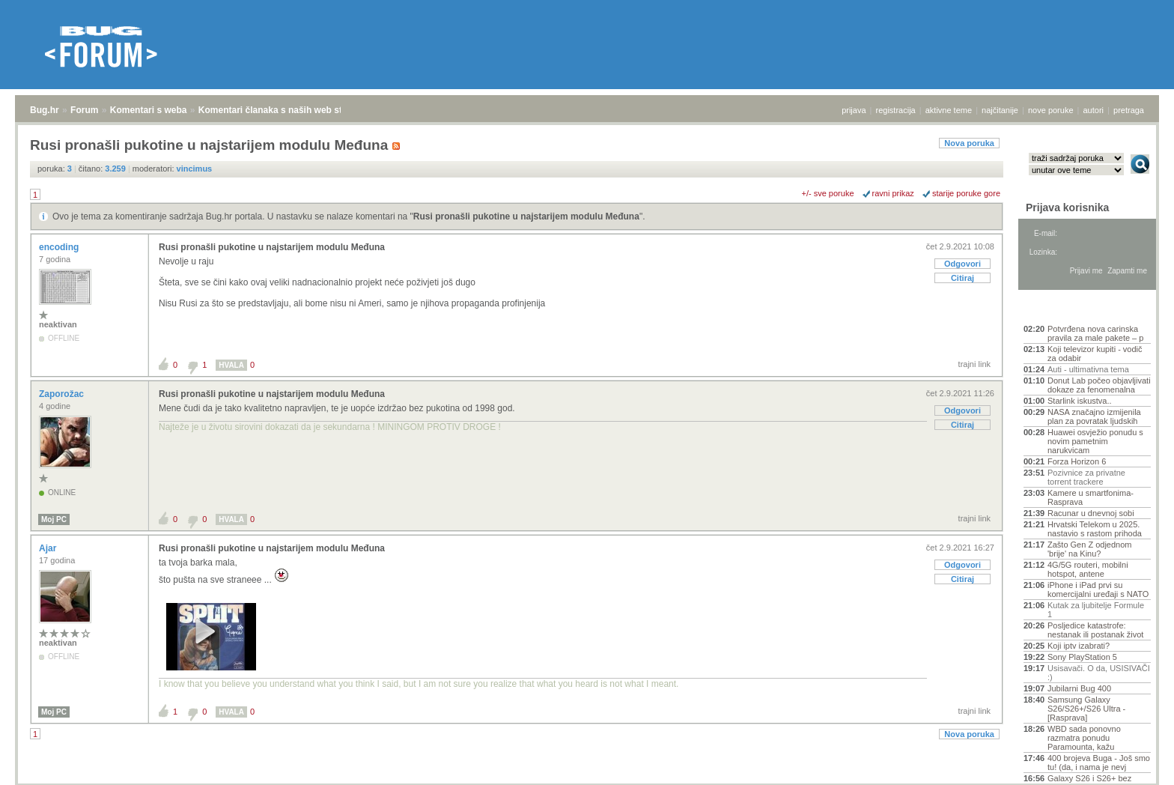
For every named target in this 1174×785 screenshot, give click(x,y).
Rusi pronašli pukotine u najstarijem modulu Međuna (526, 216)
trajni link (974, 364)
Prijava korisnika (1067, 207)
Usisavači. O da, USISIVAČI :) (1098, 673)
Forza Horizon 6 (1076, 461)
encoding (60, 247)
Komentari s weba (148, 110)
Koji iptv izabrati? (1078, 645)
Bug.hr (44, 110)
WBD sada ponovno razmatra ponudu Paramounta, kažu (1084, 737)
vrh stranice (1133, 763)
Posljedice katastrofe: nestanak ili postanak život (1095, 630)
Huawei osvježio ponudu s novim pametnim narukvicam (1095, 441)
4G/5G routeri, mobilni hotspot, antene (1087, 569)
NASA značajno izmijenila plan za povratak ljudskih (1094, 416)
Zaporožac (62, 394)
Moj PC (54, 519)
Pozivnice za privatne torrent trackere (1086, 477)
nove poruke (1051, 110)
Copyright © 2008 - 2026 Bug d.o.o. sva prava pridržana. (587, 780)
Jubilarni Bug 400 (1079, 688)
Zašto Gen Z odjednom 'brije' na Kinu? (1089, 549)
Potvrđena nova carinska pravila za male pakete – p (1095, 333)
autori (1093, 110)
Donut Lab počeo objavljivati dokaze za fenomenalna (1099, 385)
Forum (84, 110)
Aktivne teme (1058, 309)
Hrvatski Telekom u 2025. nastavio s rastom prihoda (1094, 529)
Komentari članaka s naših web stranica (283, 110)
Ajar (49, 548)
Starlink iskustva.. (1079, 400)
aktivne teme (948, 110)
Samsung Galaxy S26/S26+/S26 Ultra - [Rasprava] (1086, 708)
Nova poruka (969, 143)
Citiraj (962, 277)
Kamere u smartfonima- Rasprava (1090, 497)
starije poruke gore (966, 193)
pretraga (1128, 110)
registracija (896, 110)
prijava (854, 110)
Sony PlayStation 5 (1082, 656)
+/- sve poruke (828, 193)
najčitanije (1000, 110)
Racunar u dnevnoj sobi (1090, 513)
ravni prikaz (893, 193)
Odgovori (962, 263)
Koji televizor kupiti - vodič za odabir (1095, 354)
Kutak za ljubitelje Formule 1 (1095, 610)
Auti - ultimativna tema (1088, 369)
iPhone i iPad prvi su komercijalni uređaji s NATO (1098, 589)
